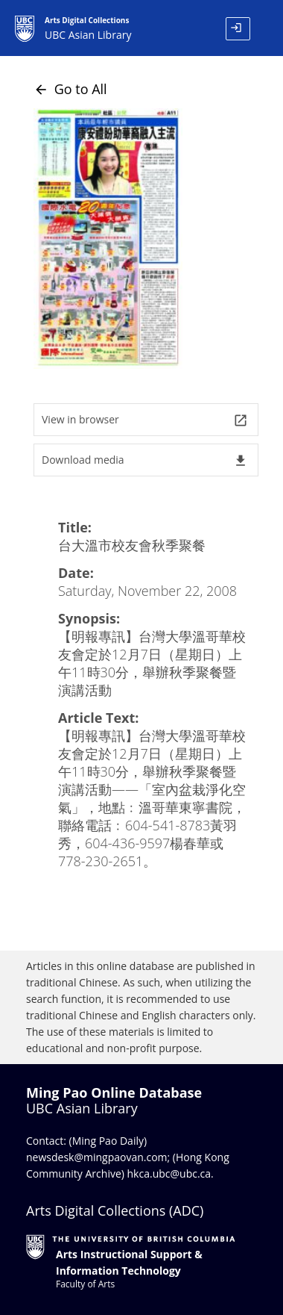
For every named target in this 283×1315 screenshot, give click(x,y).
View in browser (145, 420)
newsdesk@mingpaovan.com (97, 1157)
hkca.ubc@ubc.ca (169, 1173)
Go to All (70, 89)
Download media (145, 460)
